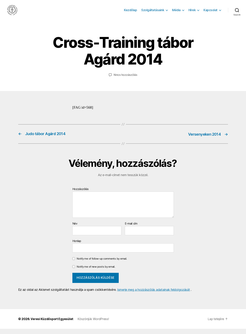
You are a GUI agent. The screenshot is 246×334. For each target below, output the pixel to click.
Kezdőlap (130, 12)
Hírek (192, 12)
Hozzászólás (80, 194)
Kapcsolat (211, 12)
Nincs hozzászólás (125, 80)
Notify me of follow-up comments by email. (102, 263)
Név (74, 228)
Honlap (76, 246)
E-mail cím (131, 228)
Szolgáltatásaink (152, 12)
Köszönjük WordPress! (94, 324)
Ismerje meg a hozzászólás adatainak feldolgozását (153, 295)
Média (176, 12)
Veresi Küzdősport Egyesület (52, 324)
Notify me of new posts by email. (96, 271)
